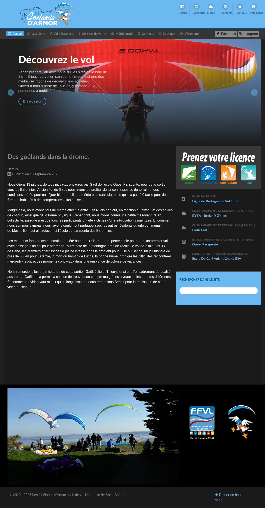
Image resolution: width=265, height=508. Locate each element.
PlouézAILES (202, 230)
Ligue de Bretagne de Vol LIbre (215, 201)
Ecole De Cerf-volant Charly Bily (216, 258)
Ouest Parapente (126, 184)
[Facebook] (226, 34)
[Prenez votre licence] (218, 167)
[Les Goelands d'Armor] (46, 14)
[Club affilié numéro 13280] (202, 423)
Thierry (112, 271)
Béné (16, 251)
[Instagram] (248, 34)
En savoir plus (32, 101)
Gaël (93, 184)
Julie (123, 251)
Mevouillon (20, 230)
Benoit (137, 251)
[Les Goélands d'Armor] (93, 435)
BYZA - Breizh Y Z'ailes (209, 215)
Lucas (88, 256)
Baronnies (28, 189)
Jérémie (44, 256)
